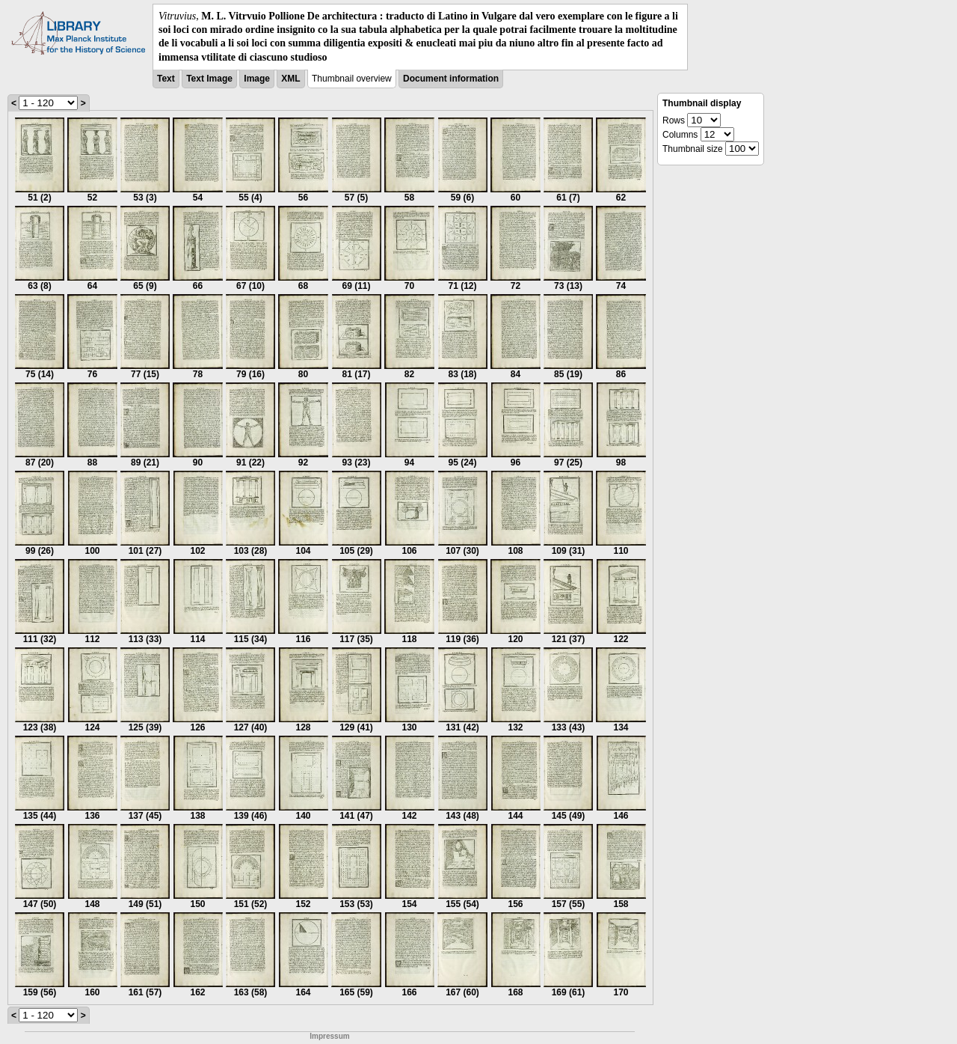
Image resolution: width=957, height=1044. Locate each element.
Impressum (329, 1036)
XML (290, 78)
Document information (451, 78)
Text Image (209, 78)
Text (166, 78)
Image (257, 78)
